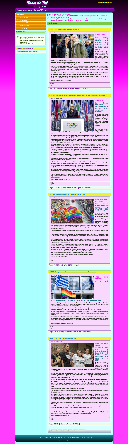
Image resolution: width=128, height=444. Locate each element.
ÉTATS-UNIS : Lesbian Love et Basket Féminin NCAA (65, 29)
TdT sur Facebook (22, 17)
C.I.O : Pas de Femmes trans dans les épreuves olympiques (72, 188)
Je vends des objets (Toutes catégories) (27, 51)
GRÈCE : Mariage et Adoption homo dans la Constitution (72, 332)
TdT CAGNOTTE (22, 28)
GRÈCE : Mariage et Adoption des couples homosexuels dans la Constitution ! (72, 272)
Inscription (101, 2)
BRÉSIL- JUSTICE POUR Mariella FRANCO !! (62, 338)
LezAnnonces (27, 10)
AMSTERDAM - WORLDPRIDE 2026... (66, 265)
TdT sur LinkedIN (22, 23)
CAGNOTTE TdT (29, 43)
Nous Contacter (76, 437)
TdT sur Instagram (22, 20)
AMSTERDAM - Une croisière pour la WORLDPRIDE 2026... (67, 194)
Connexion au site (21, 31)
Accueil (19, 10)
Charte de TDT (38, 10)
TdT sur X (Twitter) (23, 25)
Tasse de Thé (37, 3)
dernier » (82, 431)
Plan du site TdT (22, 15)
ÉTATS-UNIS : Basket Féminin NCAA (65, 88)
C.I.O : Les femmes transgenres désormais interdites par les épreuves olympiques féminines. (77, 95)
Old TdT (84, 437)
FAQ (46, 10)
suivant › (75, 431)
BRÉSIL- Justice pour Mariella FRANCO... (66, 424)
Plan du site (89, 437)
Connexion (108, 2)
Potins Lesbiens (82, 88)
